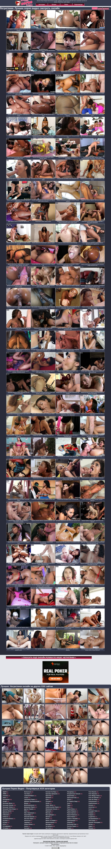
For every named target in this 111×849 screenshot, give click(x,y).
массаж (48, 813)
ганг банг (27, 793)
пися (68, 807)
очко (68, 803)
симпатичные (93, 803)
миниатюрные (50, 822)
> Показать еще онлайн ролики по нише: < (49, 657)
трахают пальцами (94, 822)
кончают (26, 828)
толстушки (92, 820)
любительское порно (52, 807)
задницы (27, 822)
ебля (25, 811)
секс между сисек (94, 795)
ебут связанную (29, 813)
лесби (47, 803)
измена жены (28, 824)
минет (47, 818)
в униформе (6, 826)
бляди (5, 801)
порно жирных (71, 811)
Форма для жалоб (62, 841)
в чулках (5, 828)
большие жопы (7, 803)
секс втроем (92, 792)
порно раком (71, 816)
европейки (27, 814)
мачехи (48, 816)
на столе (48, 828)
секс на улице (93, 799)
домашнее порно (29, 807)
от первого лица (72, 801)
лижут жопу (49, 805)
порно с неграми (72, 818)
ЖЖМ (4, 793)
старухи (91, 814)
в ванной (6, 814)
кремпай (48, 797)
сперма (91, 813)
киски (26, 826)
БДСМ (5, 792)
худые (90, 826)
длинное (106, 8)
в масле (5, 816)
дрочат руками (28, 809)
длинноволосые (29, 805)
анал (4, 797)
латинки (48, 801)
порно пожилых (72, 814)
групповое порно (29, 799)
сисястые (92, 807)
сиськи (91, 805)
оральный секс (72, 797)
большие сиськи (8, 805)
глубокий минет (29, 795)
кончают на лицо (51, 792)
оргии (69, 799)
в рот (4, 824)
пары (68, 805)
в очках (5, 820)
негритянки (70, 795)
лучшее (94, 8)
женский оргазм (29, 816)
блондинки (6, 799)
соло (90, 809)
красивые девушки (51, 793)
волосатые (27, 792)
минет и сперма (51, 820)
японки (91, 828)
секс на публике (94, 797)
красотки (48, 795)
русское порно (71, 826)
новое (100, 8)
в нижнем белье (8, 818)
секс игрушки (93, 793)
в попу (5, 822)
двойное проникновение (31, 801)
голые (26, 797)
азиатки (5, 795)
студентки (92, 816)
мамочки (48, 811)
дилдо (26, 803)
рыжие (69, 828)
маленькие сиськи (51, 809)
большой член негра (9, 809)
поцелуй (69, 822)
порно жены (71, 809)
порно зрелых (71, 813)
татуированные (93, 818)
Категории (42, 4)
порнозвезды (71, 820)
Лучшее (54, 4)
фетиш (91, 824)
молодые (48, 824)
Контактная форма (49, 841)
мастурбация (50, 814)
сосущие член (93, 811)
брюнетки (6, 813)
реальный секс (71, 824)
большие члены (8, 807)
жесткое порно (28, 818)
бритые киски (7, 811)
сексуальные (93, 801)
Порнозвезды (78, 4)
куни (47, 799)
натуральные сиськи (73, 793)
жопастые (27, 820)
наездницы (70, 792)
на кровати (49, 826)
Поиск (66, 4)
